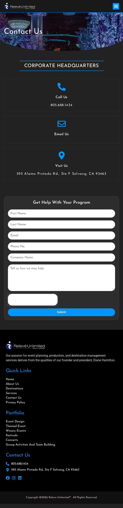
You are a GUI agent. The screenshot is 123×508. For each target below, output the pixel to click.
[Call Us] (62, 87)
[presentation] (33, 299)
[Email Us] (62, 124)
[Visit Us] (62, 155)
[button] (116, 6)
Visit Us (61, 166)
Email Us (61, 134)
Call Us (61, 97)
